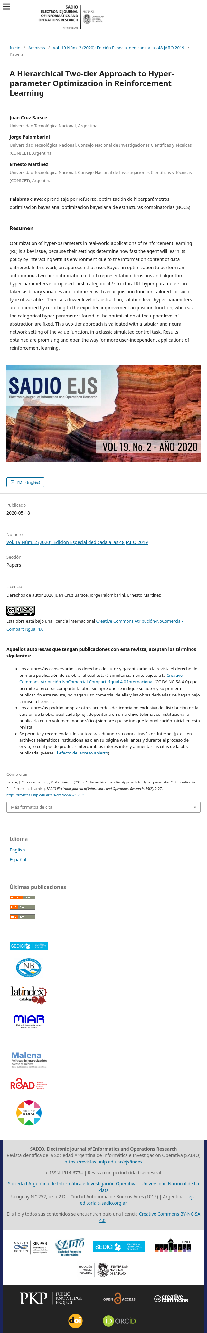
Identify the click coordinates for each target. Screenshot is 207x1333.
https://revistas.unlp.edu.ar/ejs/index (103, 1162)
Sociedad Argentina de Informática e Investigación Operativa (72, 1184)
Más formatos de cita (31, 807)
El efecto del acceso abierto (81, 753)
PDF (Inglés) (27, 482)
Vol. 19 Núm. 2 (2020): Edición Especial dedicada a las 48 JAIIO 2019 (118, 48)
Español (18, 859)
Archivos (36, 48)
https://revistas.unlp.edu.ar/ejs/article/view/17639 (45, 795)
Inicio (15, 48)
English (17, 850)
